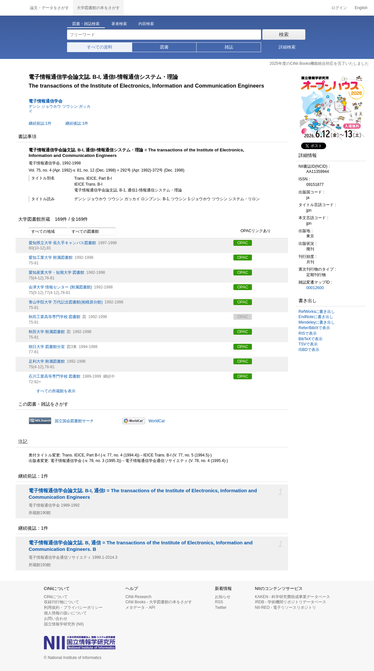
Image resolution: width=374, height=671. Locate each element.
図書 (164, 47)
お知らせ (222, 596)
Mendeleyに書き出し (316, 322)
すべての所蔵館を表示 (56, 391)
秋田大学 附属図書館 (47, 331)
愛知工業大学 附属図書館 (51, 257)
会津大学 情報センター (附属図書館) (60, 287)
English (361, 8)
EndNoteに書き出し (315, 317)
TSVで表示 (308, 344)
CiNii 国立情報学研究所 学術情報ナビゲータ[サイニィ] (13, 8)
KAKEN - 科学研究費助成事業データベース (292, 596)
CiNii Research (138, 596)
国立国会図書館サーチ (74, 421)
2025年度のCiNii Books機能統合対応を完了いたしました (319, 63)
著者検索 (119, 23)
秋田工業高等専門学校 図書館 (54, 317)
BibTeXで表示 (310, 339)
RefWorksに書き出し (316, 311)
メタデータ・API (140, 607)
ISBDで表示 (308, 349)
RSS (219, 602)
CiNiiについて (56, 596)
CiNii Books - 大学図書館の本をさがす (158, 602)
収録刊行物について (61, 602)
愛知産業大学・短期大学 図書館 (56, 272)
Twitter (220, 607)
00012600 (315, 288)
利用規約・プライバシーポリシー (73, 607)
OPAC (242, 243)
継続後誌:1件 (76, 123)
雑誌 (229, 47)
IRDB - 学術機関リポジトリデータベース (290, 602)
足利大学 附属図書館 (47, 361)
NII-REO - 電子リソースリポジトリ (285, 607)
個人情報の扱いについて (65, 613)
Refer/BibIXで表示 (314, 328)
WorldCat (156, 421)
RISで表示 (307, 333)
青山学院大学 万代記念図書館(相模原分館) (66, 302)
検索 (284, 34)
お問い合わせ (55, 618)
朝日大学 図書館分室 (47, 346)
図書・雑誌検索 (86, 23)
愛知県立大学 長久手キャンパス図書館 (62, 243)
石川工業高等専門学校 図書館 (54, 376)
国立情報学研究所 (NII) (64, 624)
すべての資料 (99, 47)
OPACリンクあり (252, 231)
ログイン (339, 8)
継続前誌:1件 (40, 123)
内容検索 (146, 23)
